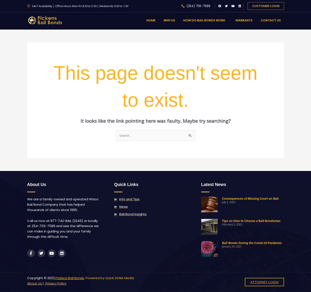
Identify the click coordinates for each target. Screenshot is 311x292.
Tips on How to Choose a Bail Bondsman (251, 221)
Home (150, 20)
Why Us (169, 20)
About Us (34, 283)
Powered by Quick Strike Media (110, 278)
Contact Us (271, 20)
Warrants (244, 20)
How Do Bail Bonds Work (205, 20)
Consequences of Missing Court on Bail (250, 198)
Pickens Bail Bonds (69, 278)
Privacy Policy (55, 283)
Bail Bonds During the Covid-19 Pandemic (252, 243)
